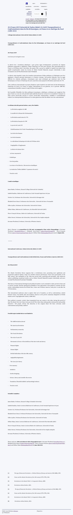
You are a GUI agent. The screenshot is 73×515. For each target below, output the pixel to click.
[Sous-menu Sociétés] (39, 9)
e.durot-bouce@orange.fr (47, 231)
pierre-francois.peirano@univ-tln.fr (22, 233)
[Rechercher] (42, 14)
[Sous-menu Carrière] (30, 9)
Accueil (27, 19)
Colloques (32, 19)
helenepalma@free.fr (47, 233)
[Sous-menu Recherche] (31, 6)
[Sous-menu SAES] (35, 3)
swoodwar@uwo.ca (20, 231)
